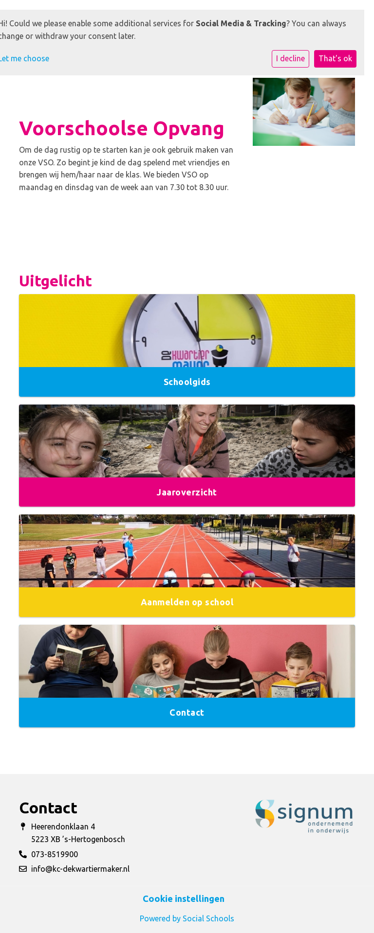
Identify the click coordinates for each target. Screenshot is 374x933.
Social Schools (208, 918)
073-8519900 (54, 854)
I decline (290, 58)
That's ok (335, 58)
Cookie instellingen (183, 898)
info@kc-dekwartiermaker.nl (80, 868)
